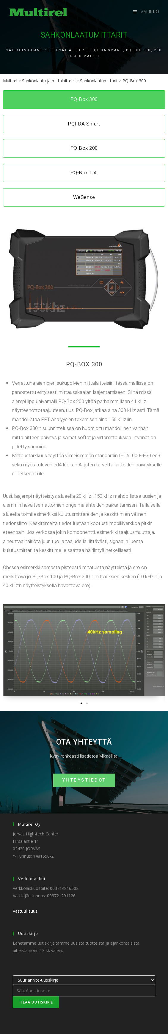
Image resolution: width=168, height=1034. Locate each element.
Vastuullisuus (25, 911)
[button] (81, 703)
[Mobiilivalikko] (146, 12)
